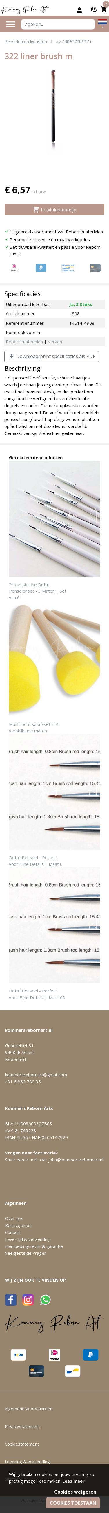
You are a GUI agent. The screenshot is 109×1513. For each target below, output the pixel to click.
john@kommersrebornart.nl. (76, 1160)
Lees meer (73, 1481)
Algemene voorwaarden (28, 1408)
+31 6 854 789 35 (23, 1081)
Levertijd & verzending (28, 1239)
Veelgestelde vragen (26, 1253)
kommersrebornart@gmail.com (36, 1074)
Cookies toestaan (73, 1503)
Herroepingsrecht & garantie (34, 1246)
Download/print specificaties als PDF (51, 356)
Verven (55, 341)
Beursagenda (18, 1225)
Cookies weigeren (75, 1492)
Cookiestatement (22, 1444)
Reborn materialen (24, 341)
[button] (102, 24)
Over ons (14, 1218)
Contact (12, 1232)
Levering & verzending (27, 1461)
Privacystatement (22, 1426)
